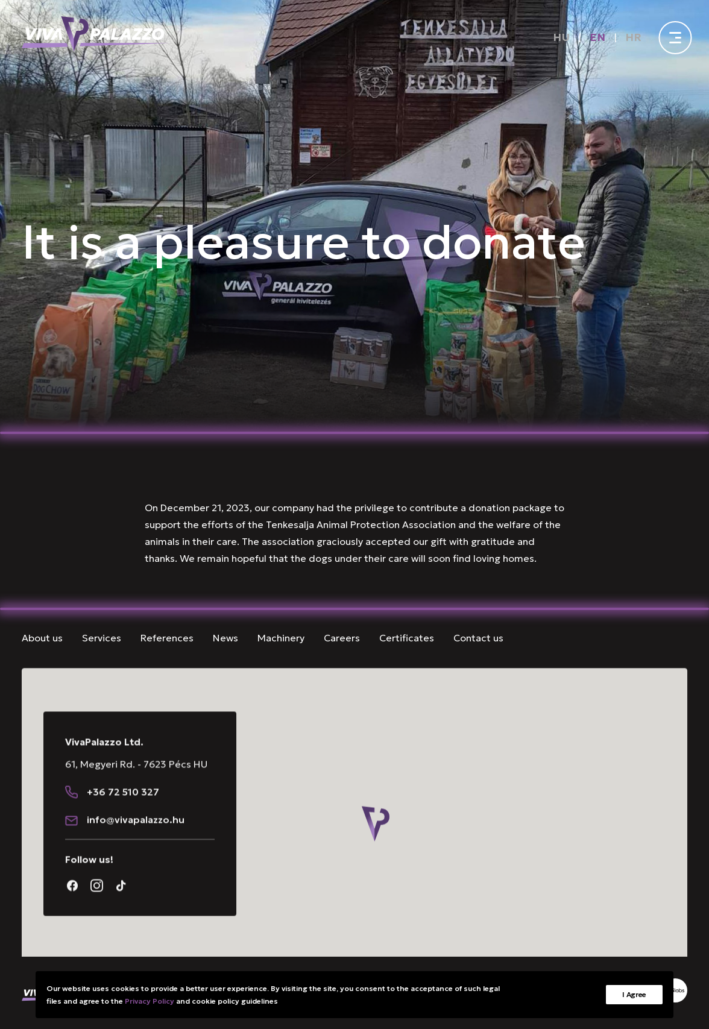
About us (42, 638)
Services (101, 638)
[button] (71, 812)
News (225, 638)
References (167, 638)
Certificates (406, 638)
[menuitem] (564, 37)
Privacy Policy (149, 1000)
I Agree (634, 994)
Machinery (280, 638)
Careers (342, 638)
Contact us (478, 638)
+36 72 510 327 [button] (123, 812)
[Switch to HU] (561, 37)
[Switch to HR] (633, 37)
